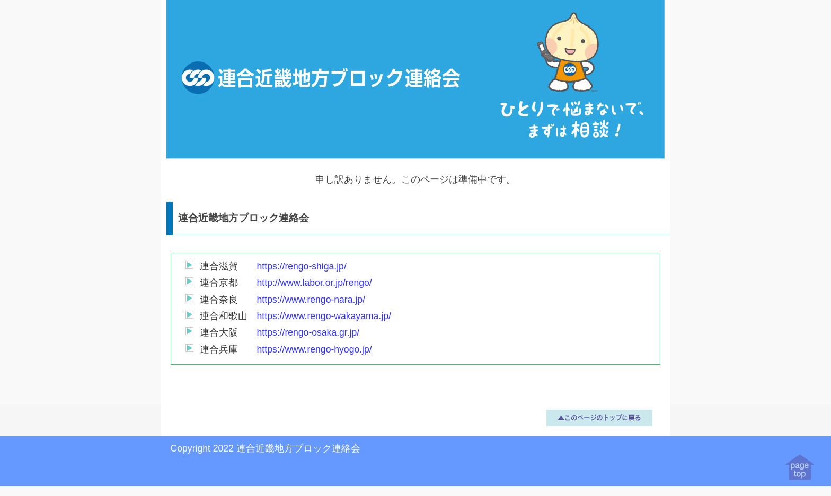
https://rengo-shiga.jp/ (302, 266)
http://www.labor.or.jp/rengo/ (314, 282)
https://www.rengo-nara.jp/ (311, 299)
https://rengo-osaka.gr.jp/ (308, 332)
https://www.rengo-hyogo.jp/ (314, 349)
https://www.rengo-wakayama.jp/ (324, 316)
